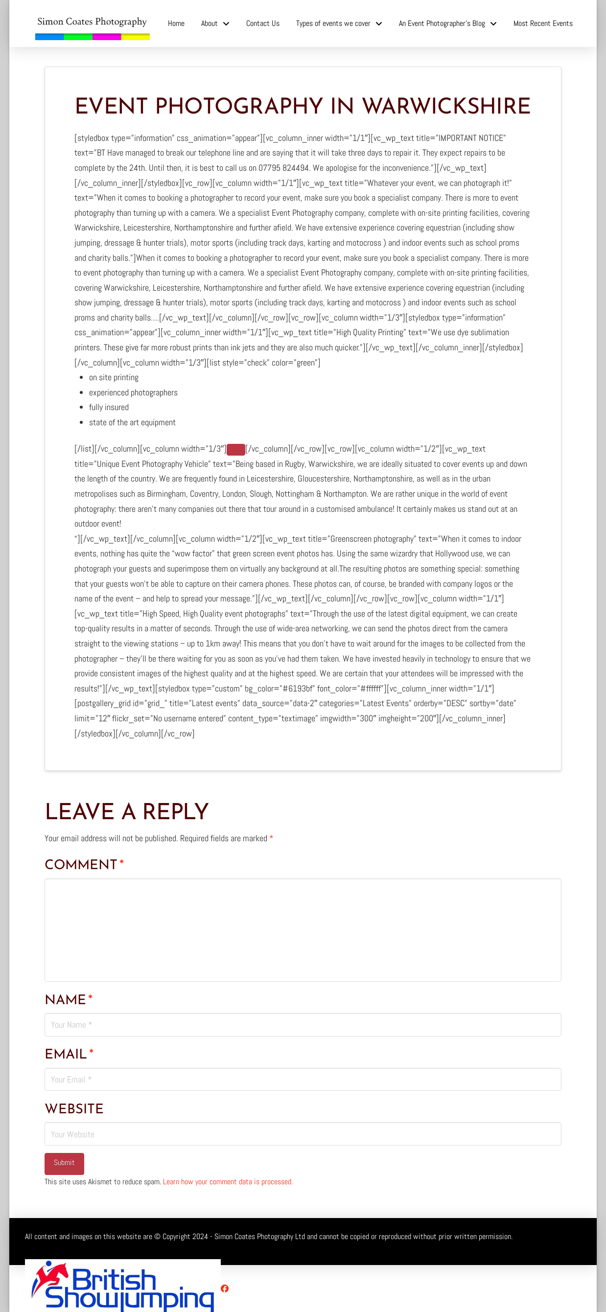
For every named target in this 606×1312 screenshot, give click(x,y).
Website (74, 1110)
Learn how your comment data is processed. (228, 1181)
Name (69, 1001)
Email (69, 1055)
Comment (84, 866)
